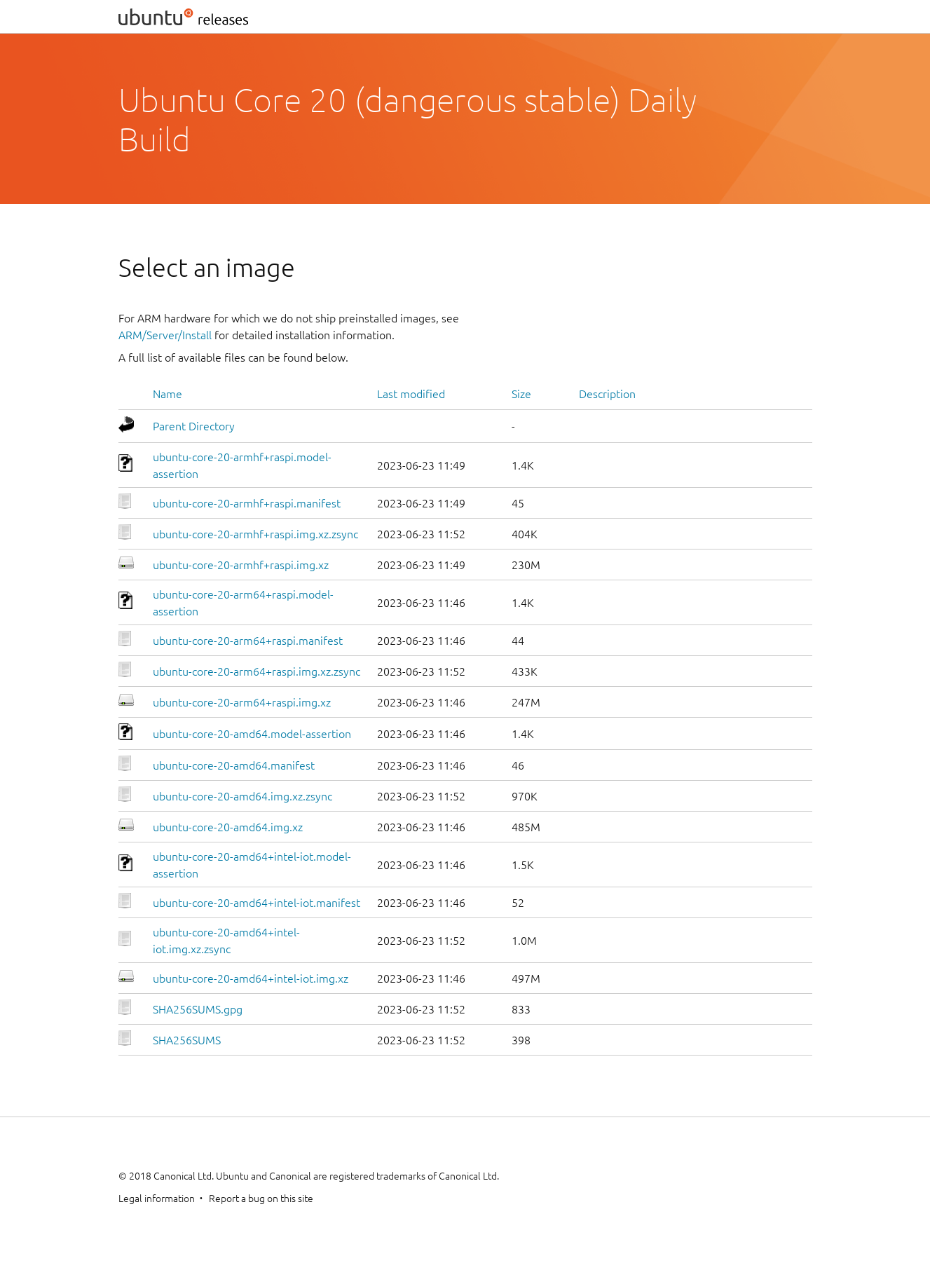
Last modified (411, 394)
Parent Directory (194, 426)
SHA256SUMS (187, 1040)
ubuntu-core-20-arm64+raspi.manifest (248, 640)
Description (607, 394)
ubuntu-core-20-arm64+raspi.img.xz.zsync (256, 671)
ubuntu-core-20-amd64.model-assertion (252, 734)
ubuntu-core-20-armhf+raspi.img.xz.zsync (255, 534)
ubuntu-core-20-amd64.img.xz (228, 827)
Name (167, 394)
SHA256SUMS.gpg (197, 1009)
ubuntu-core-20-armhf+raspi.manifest (247, 503)
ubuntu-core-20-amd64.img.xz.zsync (242, 796)
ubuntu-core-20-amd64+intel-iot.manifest (256, 902)
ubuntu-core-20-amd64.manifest (234, 765)
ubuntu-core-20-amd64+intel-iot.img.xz (250, 978)
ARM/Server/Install (165, 335)
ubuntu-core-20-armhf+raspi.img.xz (241, 565)
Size (521, 394)
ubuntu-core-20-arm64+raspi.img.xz (242, 702)
